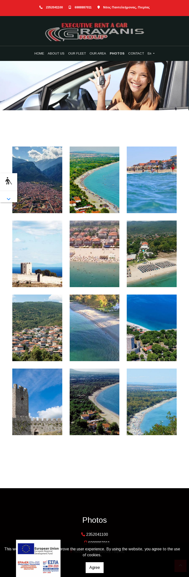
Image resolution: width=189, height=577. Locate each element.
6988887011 (83, 7)
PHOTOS (117, 53)
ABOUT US (56, 53)
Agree (94, 567)
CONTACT (136, 53)
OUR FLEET (77, 53)
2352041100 (54, 7)
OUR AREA (98, 53)
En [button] (150, 53)
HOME (39, 53)
